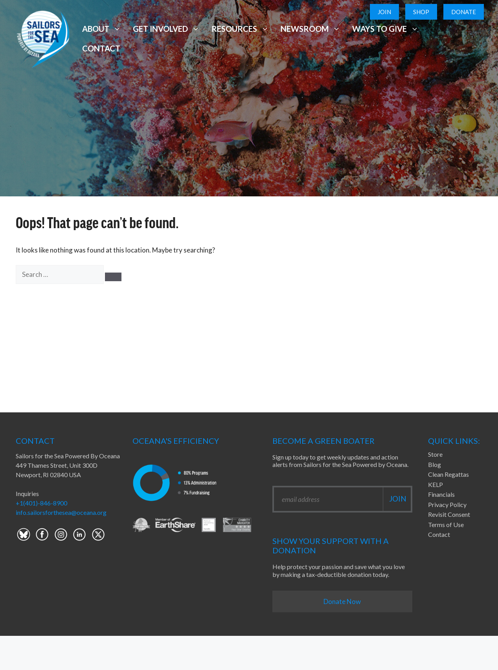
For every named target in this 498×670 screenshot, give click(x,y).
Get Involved (166, 28)
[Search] (113, 277)
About (101, 28)
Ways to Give (385, 28)
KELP (435, 484)
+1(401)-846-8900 (41, 503)
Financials (441, 494)
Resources (240, 28)
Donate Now (342, 601)
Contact (101, 48)
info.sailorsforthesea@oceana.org (61, 512)
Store (435, 454)
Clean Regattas (448, 474)
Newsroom (310, 28)
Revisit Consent (449, 514)
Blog (434, 464)
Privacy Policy (447, 504)
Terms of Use (446, 524)
